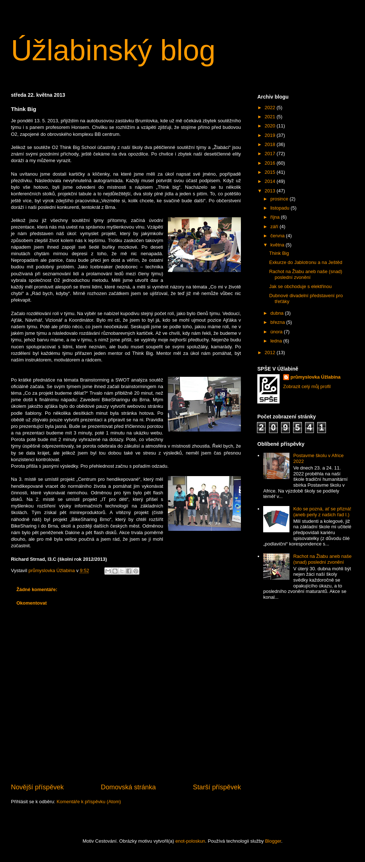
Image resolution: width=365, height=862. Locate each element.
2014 (271, 181)
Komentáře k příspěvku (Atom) (89, 801)
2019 (271, 135)
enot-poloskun (190, 841)
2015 (271, 172)
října (275, 217)
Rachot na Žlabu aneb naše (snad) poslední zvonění (305, 274)
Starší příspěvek (217, 787)
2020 (271, 126)
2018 (271, 144)
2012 (271, 352)
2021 (271, 116)
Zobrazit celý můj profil (307, 386)
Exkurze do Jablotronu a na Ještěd (305, 262)
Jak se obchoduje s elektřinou (300, 286)
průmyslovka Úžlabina (316, 377)
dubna (277, 313)
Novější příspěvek (37, 787)
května (278, 245)
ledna (276, 341)
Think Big (279, 253)
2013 (271, 191)
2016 (271, 163)
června (278, 235)
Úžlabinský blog (113, 50)
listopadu (280, 208)
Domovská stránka (128, 787)
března (278, 322)
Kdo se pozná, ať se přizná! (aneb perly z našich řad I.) (322, 511)
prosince (280, 199)
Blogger (273, 841)
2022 (271, 107)
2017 (271, 153)
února (277, 331)
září (275, 226)
